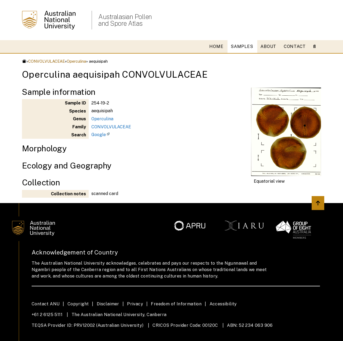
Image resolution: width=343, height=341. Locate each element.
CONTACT (295, 46)
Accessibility (223, 303)
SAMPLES (242, 46)
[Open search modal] (316, 46)
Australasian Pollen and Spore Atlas (125, 20)
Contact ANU (45, 303)
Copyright (78, 303)
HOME (216, 46)
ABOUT (268, 46)
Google (98, 134)
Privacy (135, 303)
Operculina (76, 61)
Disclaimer (108, 303)
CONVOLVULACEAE (46, 61)
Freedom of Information (176, 303)
